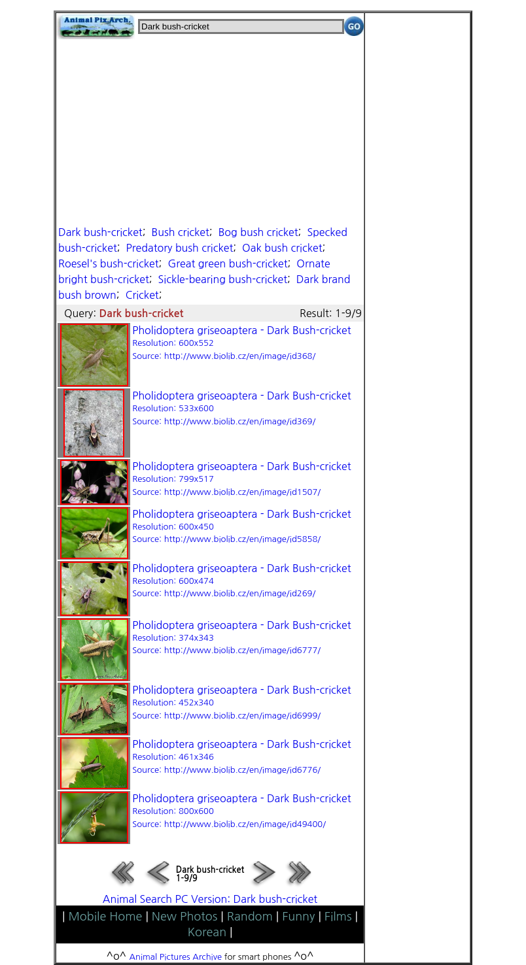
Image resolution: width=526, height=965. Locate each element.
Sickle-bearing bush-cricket (222, 279)
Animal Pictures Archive (176, 957)
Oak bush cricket (282, 248)
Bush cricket (180, 232)
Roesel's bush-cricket (108, 263)
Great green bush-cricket (227, 263)
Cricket (142, 295)
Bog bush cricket (258, 232)
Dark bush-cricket (100, 232)
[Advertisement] (210, 130)
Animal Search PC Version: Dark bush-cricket (210, 899)
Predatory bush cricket (180, 248)
